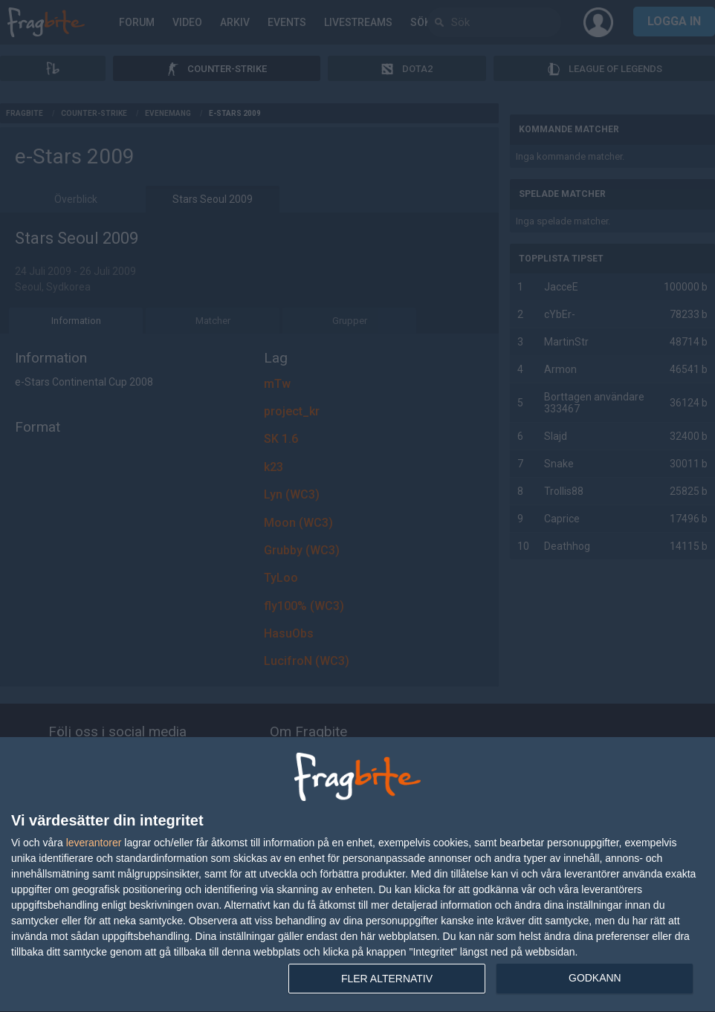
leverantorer (94, 842)
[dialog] (357, 875)
